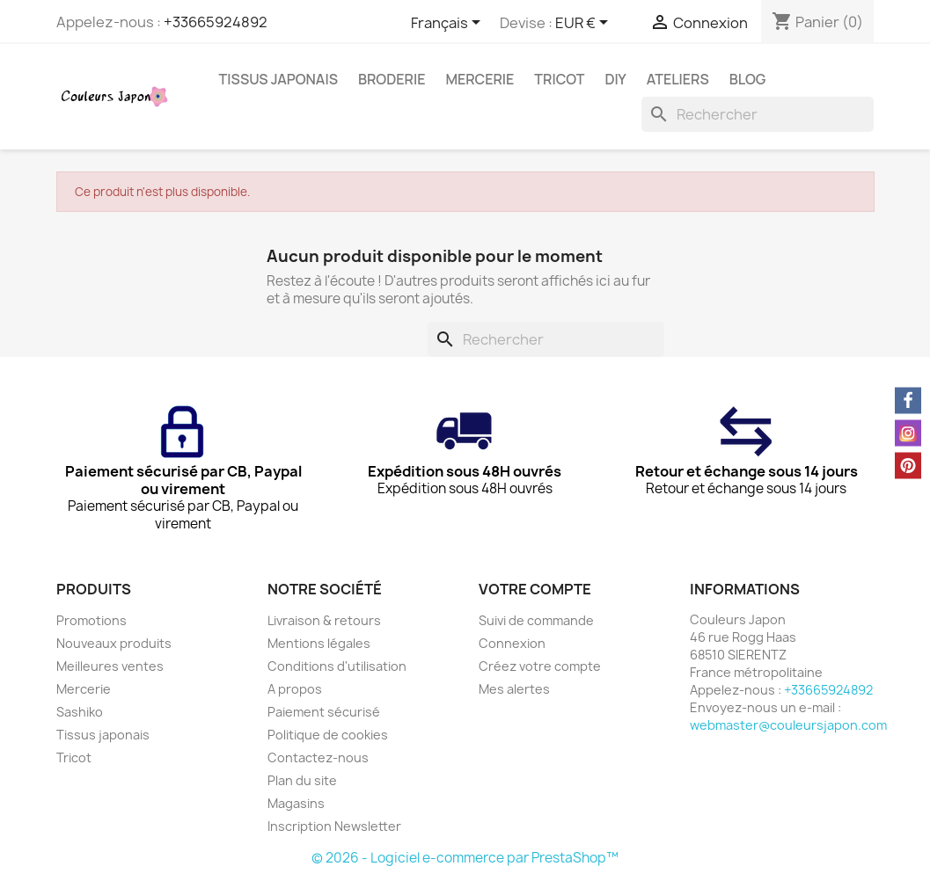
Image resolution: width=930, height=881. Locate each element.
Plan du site (302, 780)
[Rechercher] (757, 114)
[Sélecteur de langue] (449, 23)
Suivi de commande (536, 620)
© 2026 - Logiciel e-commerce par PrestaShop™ (465, 857)
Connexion (512, 643)
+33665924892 (215, 22)
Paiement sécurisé (323, 711)
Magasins (296, 803)
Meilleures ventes (110, 666)
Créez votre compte (540, 666)
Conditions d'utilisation (336, 666)
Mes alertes (514, 689)
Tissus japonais (278, 79)
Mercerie (479, 79)
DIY (615, 79)
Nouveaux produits (114, 643)
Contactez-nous (318, 757)
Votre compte (535, 589)
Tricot (559, 79)
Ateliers (678, 79)
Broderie (392, 79)
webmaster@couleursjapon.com (788, 725)
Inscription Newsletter (334, 826)
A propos (294, 689)
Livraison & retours (324, 620)
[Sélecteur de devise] (584, 23)
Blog (747, 79)
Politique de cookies (327, 734)
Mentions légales (318, 643)
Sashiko (79, 711)
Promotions (91, 620)
